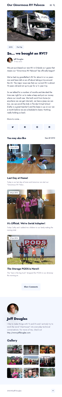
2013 (10, 47)
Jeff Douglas (18, 59)
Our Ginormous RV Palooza (25, 5)
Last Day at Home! (17, 178)
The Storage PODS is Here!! (23, 268)
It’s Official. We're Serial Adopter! (26, 223)
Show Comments (31, 287)
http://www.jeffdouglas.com (18, 332)
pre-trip (19, 47)
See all (50, 138)
